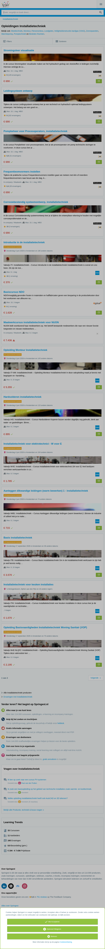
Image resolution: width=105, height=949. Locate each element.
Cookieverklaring (66, 942)
